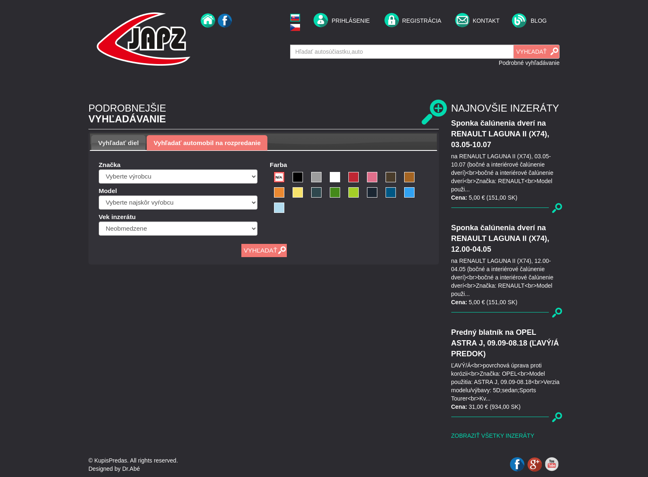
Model (108, 190)
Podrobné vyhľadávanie (529, 63)
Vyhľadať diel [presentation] (118, 142)
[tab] (118, 142)
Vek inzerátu (117, 216)
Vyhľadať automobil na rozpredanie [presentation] (207, 142)
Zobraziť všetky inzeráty (492, 435)
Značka (110, 164)
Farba (278, 164)
